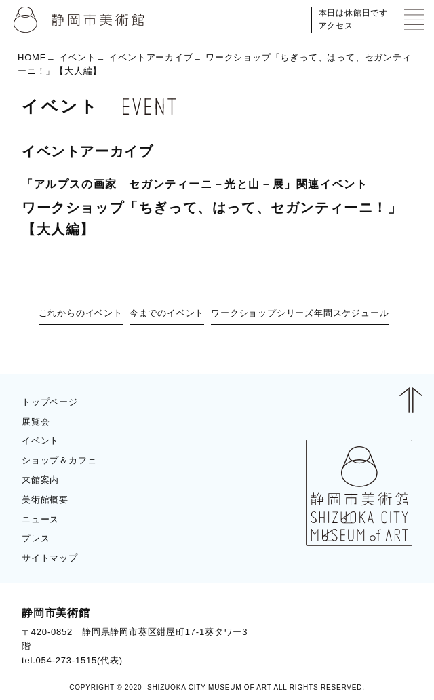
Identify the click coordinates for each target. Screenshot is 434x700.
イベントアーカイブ (150, 57)
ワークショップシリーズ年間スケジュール (300, 313)
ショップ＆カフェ (59, 460)
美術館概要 (45, 499)
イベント (77, 57)
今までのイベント (167, 313)
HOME (32, 57)
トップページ (50, 402)
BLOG (387, 635)
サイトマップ (50, 558)
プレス (36, 538)
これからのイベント (81, 313)
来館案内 (40, 480)
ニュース (40, 519)
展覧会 (36, 421)
